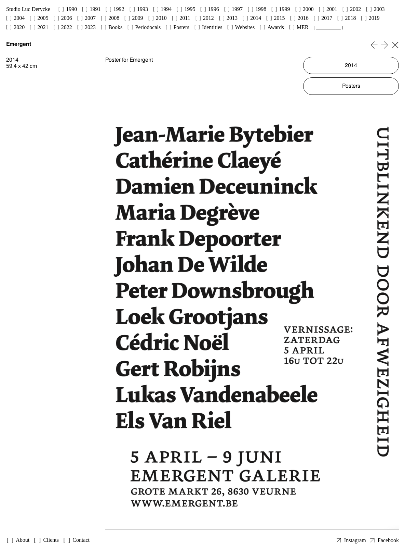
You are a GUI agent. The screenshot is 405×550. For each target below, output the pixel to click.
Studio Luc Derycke (28, 9)
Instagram (355, 540)
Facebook (388, 540)
